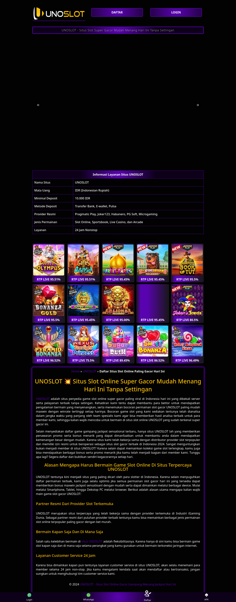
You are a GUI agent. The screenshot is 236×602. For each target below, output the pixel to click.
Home (75, 371)
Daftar (147, 597)
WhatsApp (88, 597)
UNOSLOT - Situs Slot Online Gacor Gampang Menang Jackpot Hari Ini (128, 584)
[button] (38, 105)
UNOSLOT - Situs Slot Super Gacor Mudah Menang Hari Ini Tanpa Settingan (118, 30)
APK (206, 597)
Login (31, 597)
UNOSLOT (82, 182)
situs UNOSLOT (92, 541)
